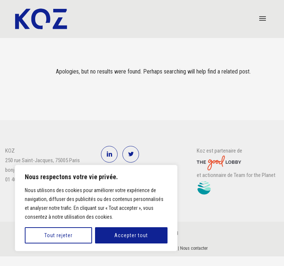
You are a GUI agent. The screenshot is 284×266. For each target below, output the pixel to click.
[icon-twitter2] (130, 154)
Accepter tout (131, 235)
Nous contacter (194, 248)
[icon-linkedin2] (111, 154)
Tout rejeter (58, 235)
